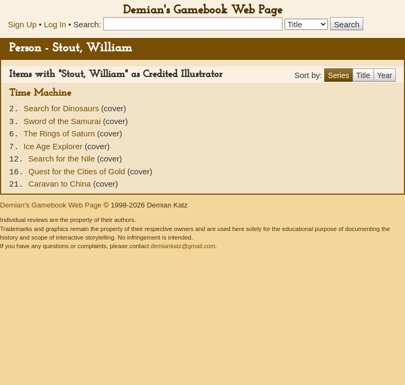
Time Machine (40, 93)
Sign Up (22, 24)
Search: (87, 24)
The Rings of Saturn (60, 133)
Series (338, 75)
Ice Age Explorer (54, 146)
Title (363, 75)
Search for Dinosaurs (62, 108)
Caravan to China (60, 183)
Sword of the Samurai (63, 121)
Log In (55, 24)
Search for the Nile (62, 158)
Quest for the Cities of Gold (77, 171)
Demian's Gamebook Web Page (202, 10)
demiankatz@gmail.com (182, 246)
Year (384, 75)
